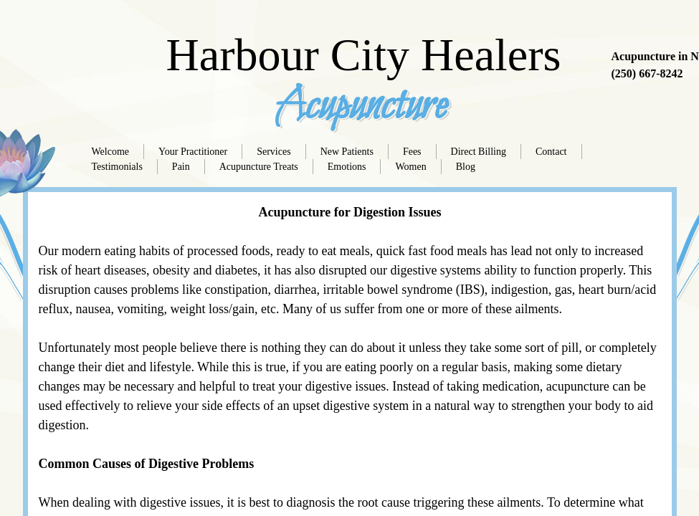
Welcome (111, 151)
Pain (181, 166)
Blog (465, 166)
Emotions (347, 166)
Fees (412, 151)
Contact (551, 151)
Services (273, 151)
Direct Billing (478, 151)
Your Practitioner (192, 151)
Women (410, 166)
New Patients (347, 151)
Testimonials (117, 166)
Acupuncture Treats (258, 166)
